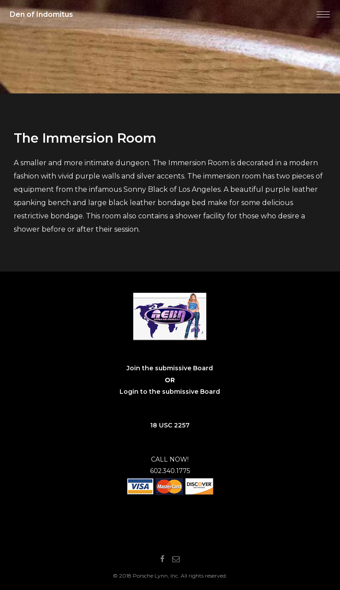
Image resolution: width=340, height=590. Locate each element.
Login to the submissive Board (170, 392)
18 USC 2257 (169, 425)
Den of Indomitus (41, 14)
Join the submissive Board (170, 368)
